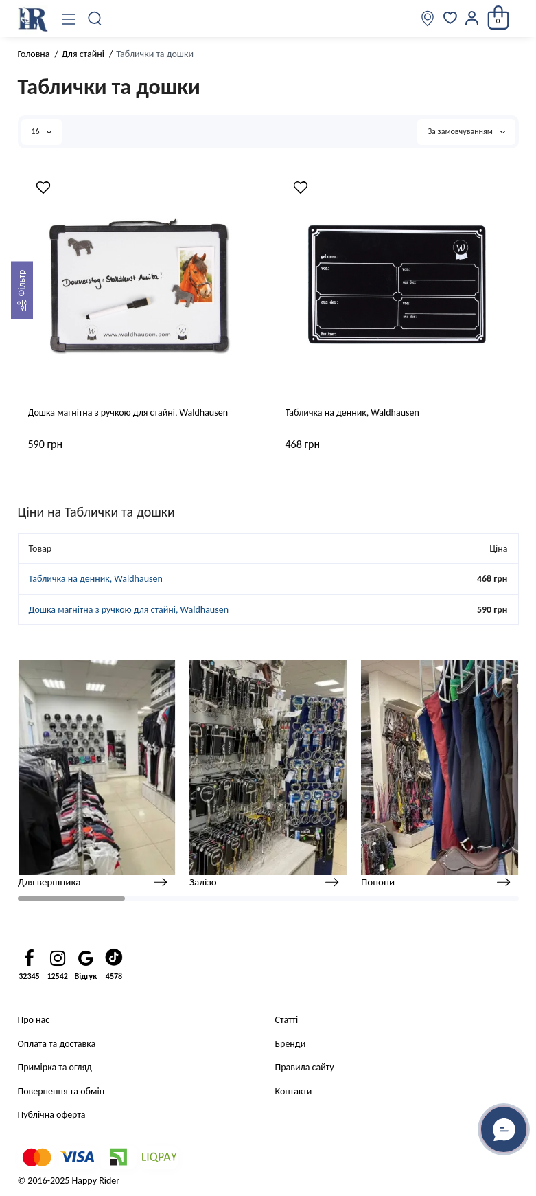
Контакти (293, 1091)
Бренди (290, 1044)
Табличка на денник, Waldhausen (352, 412)
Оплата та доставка (57, 1044)
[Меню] (69, 18)
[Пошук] (95, 18)
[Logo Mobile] (33, 19)
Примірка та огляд (55, 1067)
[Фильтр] (22, 290)
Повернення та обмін (61, 1091)
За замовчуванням (466, 131)
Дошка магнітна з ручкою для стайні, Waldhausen (128, 412)
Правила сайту (304, 1067)
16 (42, 131)
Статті (287, 1020)
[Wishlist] (43, 187)
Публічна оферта (52, 1114)
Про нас (34, 1020)
